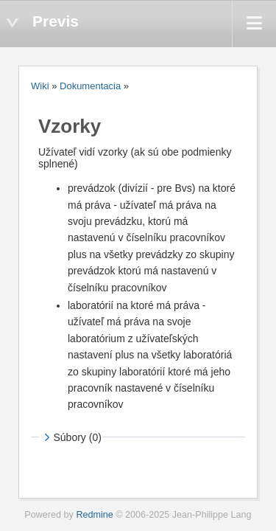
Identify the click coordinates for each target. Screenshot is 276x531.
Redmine (94, 515)
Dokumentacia (90, 85)
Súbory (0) (71, 437)
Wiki (40, 85)
